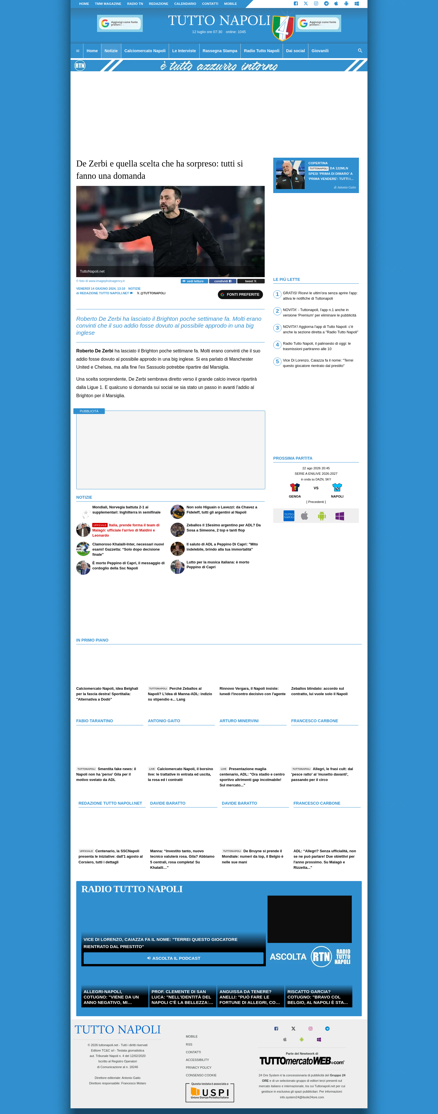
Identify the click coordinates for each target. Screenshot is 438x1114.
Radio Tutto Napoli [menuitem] (262, 50)
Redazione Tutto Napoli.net (104, 293)
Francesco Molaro (133, 1083)
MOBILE (230, 3)
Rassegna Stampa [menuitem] (220, 50)
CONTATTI (210, 3)
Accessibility (197, 1060)
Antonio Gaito (131, 1077)
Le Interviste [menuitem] (184, 50)
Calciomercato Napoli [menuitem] (145, 50)
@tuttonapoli (151, 293)
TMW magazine (108, 3)
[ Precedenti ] (316, 502)
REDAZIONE (158, 3)
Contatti (193, 1052)
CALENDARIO (185, 3)
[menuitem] (77, 51)
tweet (251, 281)
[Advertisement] (316, 566)
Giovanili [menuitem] (320, 50)
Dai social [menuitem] (295, 50)
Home (84, 3)
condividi (222, 281)
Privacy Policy (199, 1068)
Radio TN (135, 3)
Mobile (192, 1036)
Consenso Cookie (201, 1075)
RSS (189, 1044)
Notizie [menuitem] (111, 50)
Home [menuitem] (92, 50)
